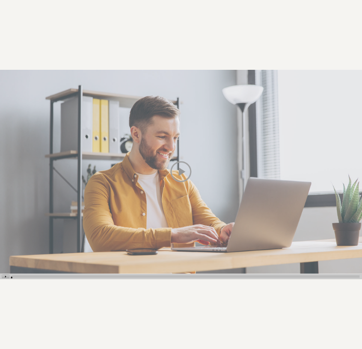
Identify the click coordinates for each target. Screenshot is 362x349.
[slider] (12, 277)
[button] (181, 172)
